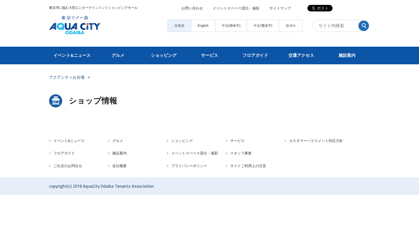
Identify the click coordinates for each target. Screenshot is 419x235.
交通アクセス (301, 55)
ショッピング (163, 55)
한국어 (291, 25)
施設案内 (346, 55)
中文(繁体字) (263, 25)
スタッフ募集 (241, 153)
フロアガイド (255, 55)
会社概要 (119, 166)
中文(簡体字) (231, 25)
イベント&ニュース (71, 55)
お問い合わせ (192, 8)
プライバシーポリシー (189, 166)
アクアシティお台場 (66, 77)
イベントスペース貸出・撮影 (236, 8)
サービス (209, 55)
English (203, 25)
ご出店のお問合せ (67, 166)
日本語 (179, 25)
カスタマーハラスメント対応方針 (316, 141)
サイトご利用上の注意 (248, 166)
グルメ (118, 55)
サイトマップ (280, 8)
